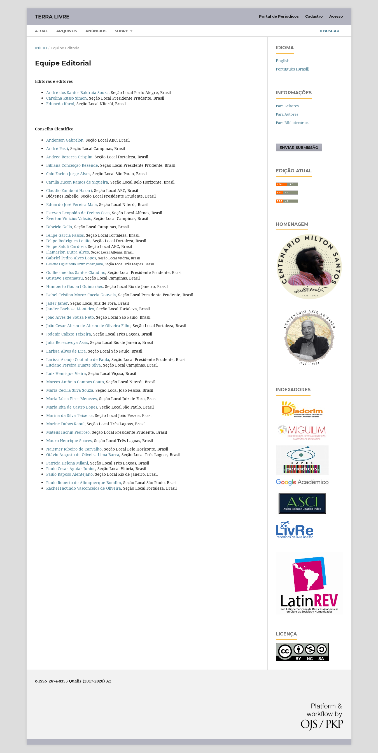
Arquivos (66, 31)
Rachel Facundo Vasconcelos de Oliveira (83, 488)
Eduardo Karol (60, 103)
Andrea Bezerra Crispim (69, 156)
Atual (41, 31)
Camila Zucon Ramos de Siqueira (77, 182)
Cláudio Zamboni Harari (69, 190)
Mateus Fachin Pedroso (68, 432)
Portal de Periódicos (279, 16)
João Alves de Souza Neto (70, 317)
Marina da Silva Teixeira (69, 415)
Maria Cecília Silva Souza (69, 390)
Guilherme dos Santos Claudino (75, 272)
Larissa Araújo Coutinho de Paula (77, 359)
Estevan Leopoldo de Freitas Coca (78, 212)
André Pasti (57, 148)
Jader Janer (57, 303)
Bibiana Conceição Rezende (72, 165)
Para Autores (287, 114)
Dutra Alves (77, 252)
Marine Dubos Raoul (65, 423)
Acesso (336, 16)
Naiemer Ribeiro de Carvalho (74, 449)
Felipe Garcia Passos (65, 235)
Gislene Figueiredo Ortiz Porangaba (74, 264)
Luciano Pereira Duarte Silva (73, 365)
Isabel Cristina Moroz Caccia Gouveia (81, 294)
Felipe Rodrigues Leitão (68, 240)
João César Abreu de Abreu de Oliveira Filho (88, 325)
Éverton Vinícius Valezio (68, 218)
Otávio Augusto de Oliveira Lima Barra (82, 454)
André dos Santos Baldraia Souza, (78, 92)
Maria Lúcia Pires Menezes (71, 398)
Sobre (122, 31)
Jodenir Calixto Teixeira (68, 334)
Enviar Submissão (298, 147)
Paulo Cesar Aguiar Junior (70, 468)
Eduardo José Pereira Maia (71, 204)
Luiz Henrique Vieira (66, 373)
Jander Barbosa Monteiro (70, 308)
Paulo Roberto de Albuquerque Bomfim (83, 482)
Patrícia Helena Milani (67, 463)
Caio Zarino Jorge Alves (68, 173)
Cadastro (314, 16)
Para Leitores (287, 105)
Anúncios (95, 31)
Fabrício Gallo (59, 226)
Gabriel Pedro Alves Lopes (71, 258)
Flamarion (56, 252)
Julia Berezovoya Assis (67, 342)
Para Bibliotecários (292, 122)
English (283, 60)
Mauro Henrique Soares (69, 440)
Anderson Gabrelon (64, 140)
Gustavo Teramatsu (64, 278)
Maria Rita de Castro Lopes (71, 407)
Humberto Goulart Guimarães (74, 286)
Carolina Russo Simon (66, 98)
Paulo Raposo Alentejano (69, 474)
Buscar (329, 31)
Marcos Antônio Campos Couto (75, 381)
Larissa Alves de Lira (66, 351)
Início (41, 48)
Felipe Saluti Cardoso (66, 246)
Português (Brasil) (292, 69)
